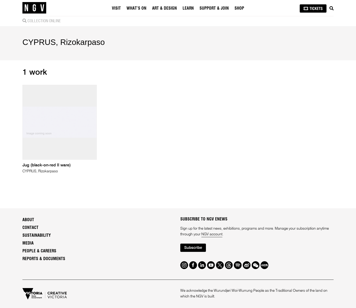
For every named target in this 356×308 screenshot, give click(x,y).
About (28, 220)
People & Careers (39, 251)
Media (28, 243)
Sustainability (36, 236)
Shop (239, 8)
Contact (30, 228)
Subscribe (193, 248)
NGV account (211, 234)
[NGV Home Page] (34, 8)
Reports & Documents (43, 259)
